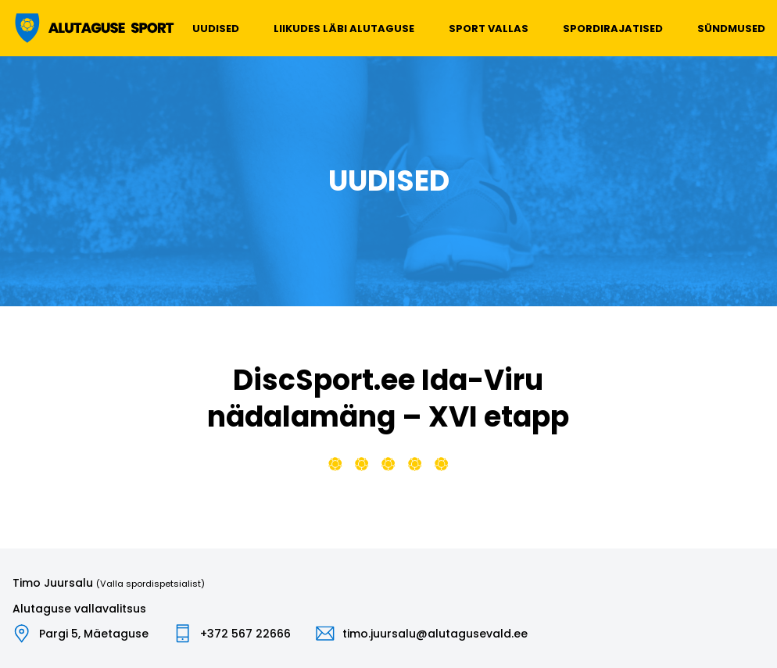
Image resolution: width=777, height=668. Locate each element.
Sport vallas (488, 28)
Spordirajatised (613, 28)
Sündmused (731, 28)
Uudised (215, 28)
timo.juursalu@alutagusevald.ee (435, 633)
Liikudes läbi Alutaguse (344, 28)
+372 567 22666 (245, 633)
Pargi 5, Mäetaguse (94, 633)
